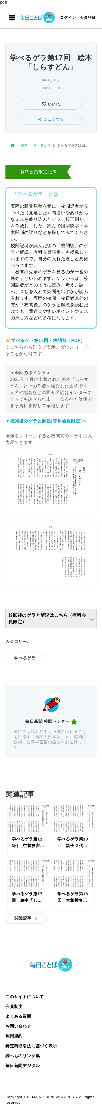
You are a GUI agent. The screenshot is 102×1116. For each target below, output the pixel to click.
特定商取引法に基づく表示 (31, 1045)
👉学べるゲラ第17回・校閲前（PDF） (45, 340)
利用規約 (14, 1036)
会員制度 (14, 1006)
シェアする (51, 119)
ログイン (68, 17)
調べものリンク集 (22, 1055)
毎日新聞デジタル (22, 1065)
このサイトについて (24, 996)
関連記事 (23, 918)
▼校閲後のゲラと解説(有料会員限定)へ (45, 421)
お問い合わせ (18, 1026)
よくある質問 (18, 1016)
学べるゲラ (51, 80)
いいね (53, 104)
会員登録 (88, 17)
